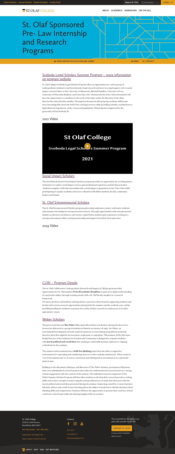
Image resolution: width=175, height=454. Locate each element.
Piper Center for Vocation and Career (42, 61)
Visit (36, 449)
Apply (29, 449)
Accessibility (72, 434)
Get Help (70, 430)
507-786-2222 (42, 429)
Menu (88, 61)
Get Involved (52, 449)
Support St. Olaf (123, 428)
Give (42, 449)
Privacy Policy (116, 437)
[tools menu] (168, 2)
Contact (133, 61)
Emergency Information (32, 434)
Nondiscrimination (75, 438)
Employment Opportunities (34, 439)
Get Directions (28, 429)
